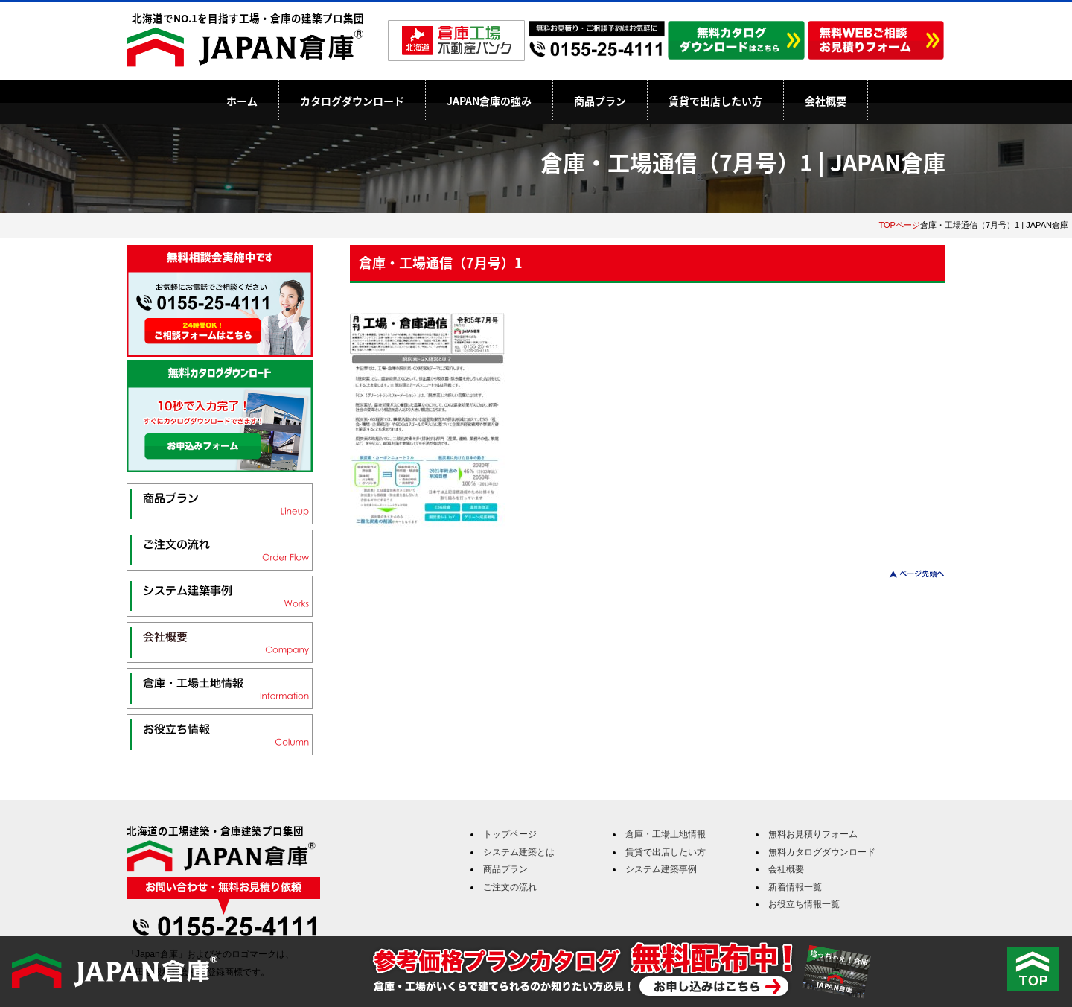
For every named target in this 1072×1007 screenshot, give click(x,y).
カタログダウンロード (352, 100)
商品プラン (600, 100)
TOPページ (899, 224)
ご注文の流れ (510, 887)
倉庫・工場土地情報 (665, 834)
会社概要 (825, 100)
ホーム (242, 100)
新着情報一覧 (795, 887)
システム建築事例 (661, 869)
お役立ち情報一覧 (804, 904)
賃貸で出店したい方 (715, 100)
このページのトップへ (907, 574)
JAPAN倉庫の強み (489, 100)
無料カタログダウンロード (821, 852)
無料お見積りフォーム (813, 834)
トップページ (510, 834)
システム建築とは (519, 852)
